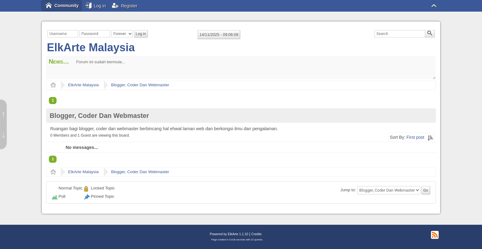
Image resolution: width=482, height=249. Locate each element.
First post (415, 137)
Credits (256, 234)
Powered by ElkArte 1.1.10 (229, 234)
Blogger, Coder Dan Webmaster (140, 85)
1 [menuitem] (53, 100)
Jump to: (348, 190)
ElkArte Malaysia (91, 47)
